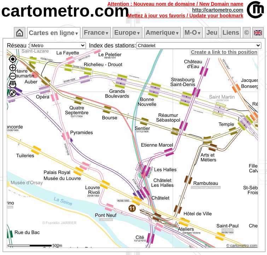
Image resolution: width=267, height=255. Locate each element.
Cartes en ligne (54, 32)
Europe (127, 32)
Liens (230, 32)
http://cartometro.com (217, 10)
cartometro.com (65, 10)
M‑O (193, 32)
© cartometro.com (241, 245)
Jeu (212, 32)
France (96, 32)
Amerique (162, 32)
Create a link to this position (224, 52)
